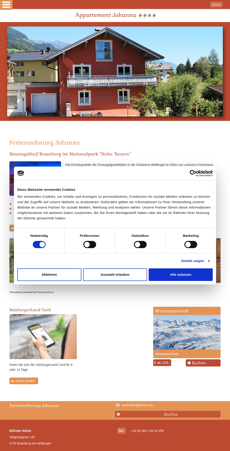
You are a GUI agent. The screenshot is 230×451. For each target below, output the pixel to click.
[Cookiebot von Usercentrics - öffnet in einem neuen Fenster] (193, 173)
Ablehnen (49, 274)
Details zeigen (192, 261)
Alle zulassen (180, 274)
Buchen (199, 362)
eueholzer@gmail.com (137, 405)
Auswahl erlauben (115, 274)
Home (216, 5)
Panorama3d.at (44, 292)
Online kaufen (25, 381)
